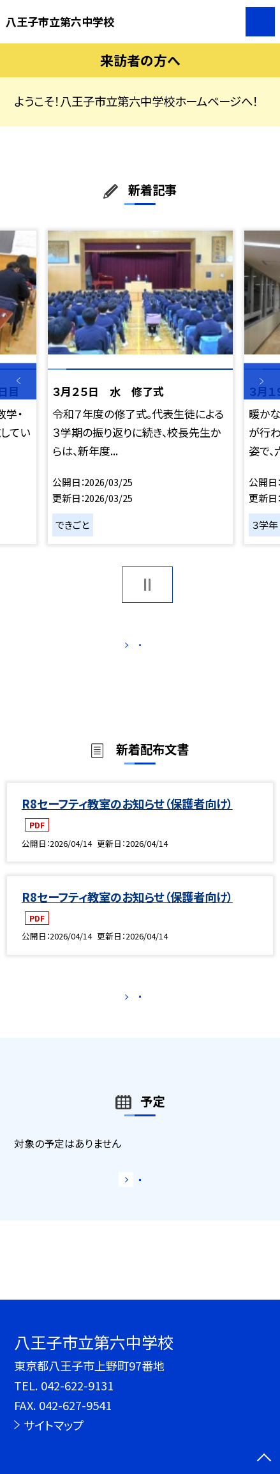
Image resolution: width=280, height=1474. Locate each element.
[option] (140, 387)
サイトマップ (54, 1425)
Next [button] (262, 381)
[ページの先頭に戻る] (264, 1458)
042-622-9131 (77, 1385)
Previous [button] (18, 381)
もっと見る (133, 649)
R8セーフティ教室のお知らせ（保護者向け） (127, 819)
